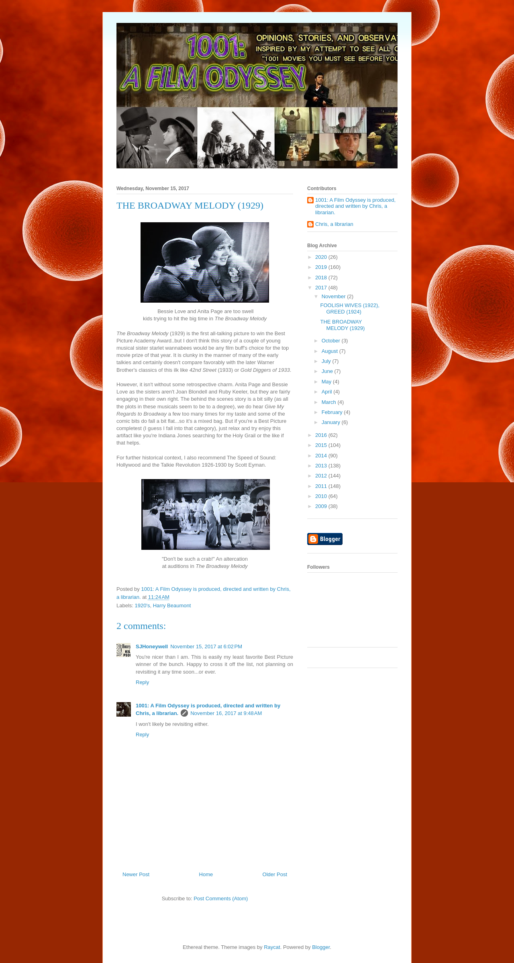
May (327, 382)
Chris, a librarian (334, 224)
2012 (321, 476)
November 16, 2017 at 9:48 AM (226, 713)
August (330, 351)
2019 (321, 267)
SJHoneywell (152, 646)
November (334, 296)
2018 (321, 278)
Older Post (275, 874)
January (332, 422)
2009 (321, 506)
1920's (142, 605)
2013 (321, 466)
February (333, 412)
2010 (321, 496)
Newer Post (135, 874)
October (332, 341)
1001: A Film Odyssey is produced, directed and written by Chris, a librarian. (355, 206)
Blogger (321, 947)
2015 (321, 445)
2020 (321, 257)
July (327, 361)
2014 (321, 456)
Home (206, 874)
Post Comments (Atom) (221, 898)
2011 (321, 486)
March (330, 402)
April (328, 392)
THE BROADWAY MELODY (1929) (342, 325)
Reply (142, 682)
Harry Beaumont (172, 605)
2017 (321, 288)
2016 (321, 435)
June (328, 371)
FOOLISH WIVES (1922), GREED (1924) (349, 308)
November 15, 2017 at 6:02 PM (206, 646)
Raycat (272, 947)
